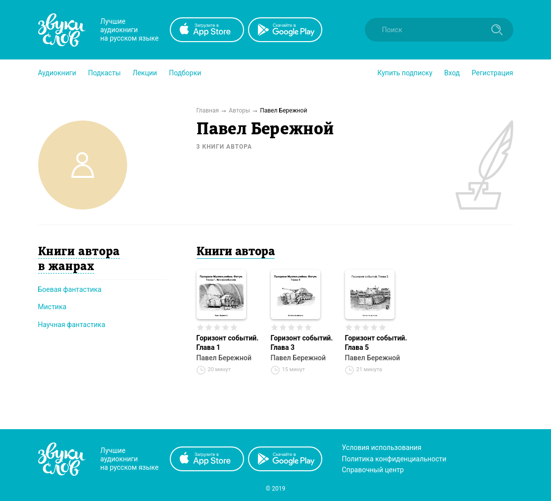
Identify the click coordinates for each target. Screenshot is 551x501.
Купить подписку (404, 73)
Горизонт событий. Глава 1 (228, 342)
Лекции (145, 73)
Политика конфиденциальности (394, 459)
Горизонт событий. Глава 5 (376, 342)
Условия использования (382, 447)
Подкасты (104, 73)
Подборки (185, 73)
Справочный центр (373, 470)
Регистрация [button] (492, 73)
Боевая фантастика (69, 289)
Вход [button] (451, 73)
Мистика (52, 307)
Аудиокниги (57, 73)
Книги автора (236, 252)
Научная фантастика (71, 325)
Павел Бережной (224, 358)
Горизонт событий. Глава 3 (302, 342)
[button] (57, 72)
